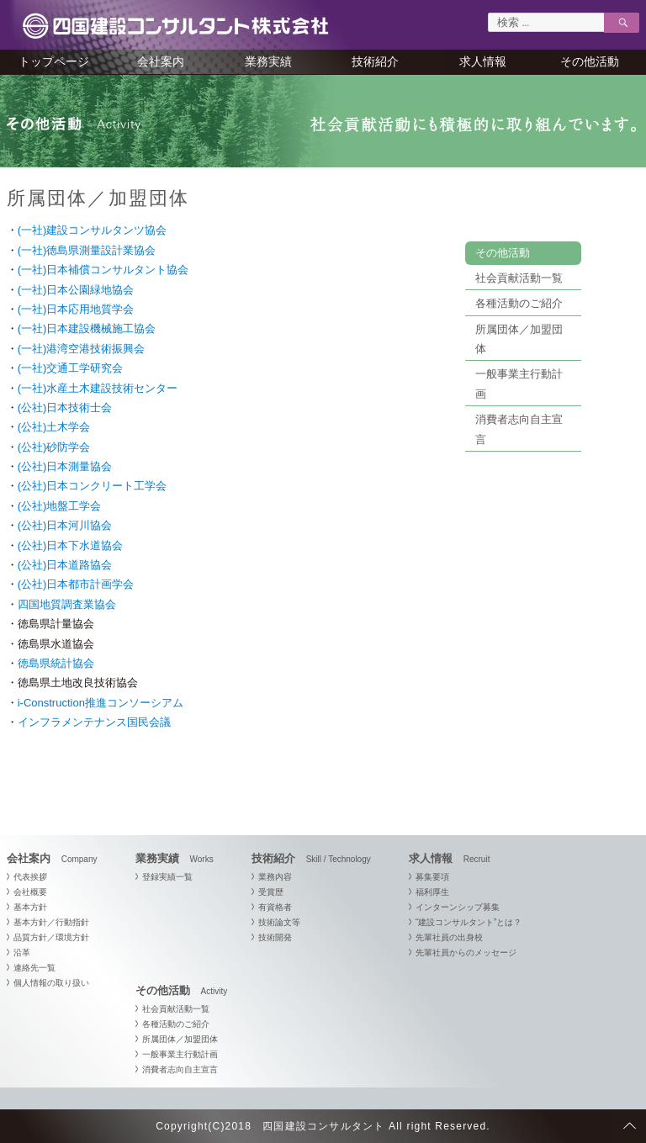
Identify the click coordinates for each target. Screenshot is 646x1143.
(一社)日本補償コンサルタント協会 (103, 269)
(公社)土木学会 (54, 427)
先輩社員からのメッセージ (466, 952)
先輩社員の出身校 (449, 937)
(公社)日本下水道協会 (71, 545)
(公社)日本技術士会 (65, 407)
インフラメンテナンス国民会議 (94, 722)
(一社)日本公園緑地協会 (76, 289)
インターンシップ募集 (458, 907)
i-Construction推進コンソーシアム (100, 702)
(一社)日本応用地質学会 (76, 309)
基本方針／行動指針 (51, 922)
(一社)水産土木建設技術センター (98, 388)
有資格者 (275, 907)
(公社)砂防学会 (54, 447)
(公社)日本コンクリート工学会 (92, 485)
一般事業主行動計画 (180, 1054)
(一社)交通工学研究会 (71, 368)
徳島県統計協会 (56, 663)
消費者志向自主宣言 (180, 1069)
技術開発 (275, 937)
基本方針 (30, 907)
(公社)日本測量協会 (65, 466)
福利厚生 (432, 892)
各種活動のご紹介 (519, 303)
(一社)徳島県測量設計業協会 (87, 250)
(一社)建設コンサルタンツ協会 (92, 230)
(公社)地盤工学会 (60, 506)
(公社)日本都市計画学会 (76, 584)
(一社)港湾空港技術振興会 (82, 348)
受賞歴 (270, 892)
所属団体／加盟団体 (180, 1039)
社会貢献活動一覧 (519, 278)
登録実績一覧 (167, 876)
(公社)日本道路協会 (65, 564)
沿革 (21, 952)
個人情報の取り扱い (51, 982)
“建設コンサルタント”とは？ (469, 922)
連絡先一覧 (34, 967)
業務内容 (275, 876)
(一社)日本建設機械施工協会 (87, 328)
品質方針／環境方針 (51, 937)
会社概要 (30, 892)
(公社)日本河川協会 (65, 525)
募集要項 (432, 876)
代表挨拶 (30, 876)
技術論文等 (279, 922)
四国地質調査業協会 (67, 604)
